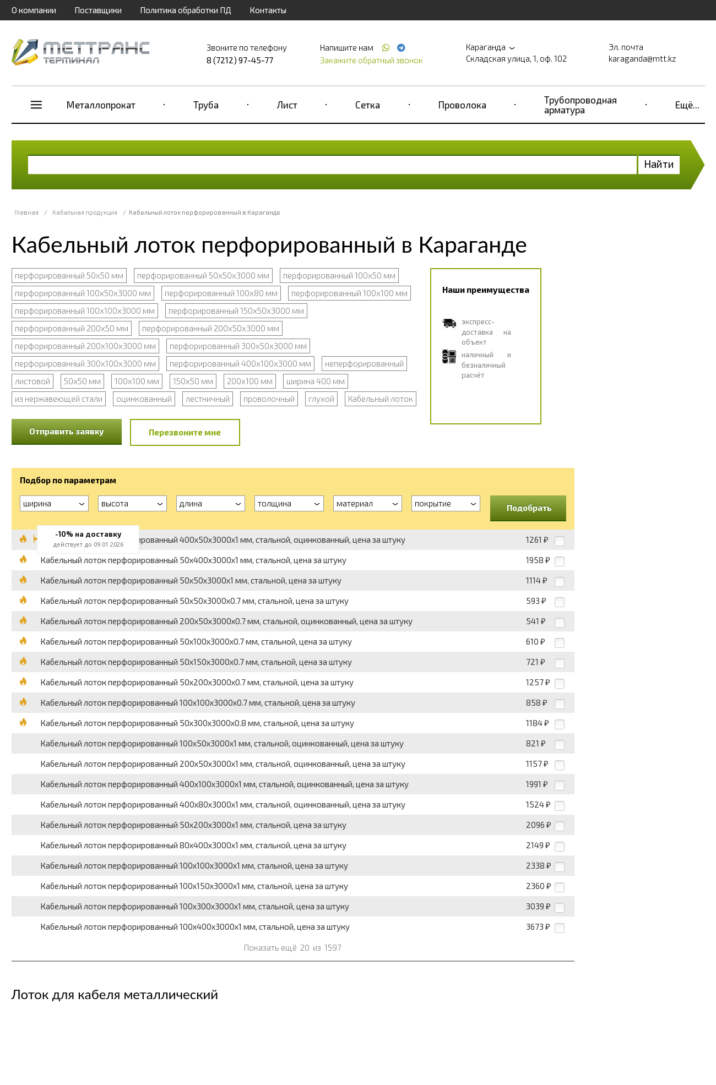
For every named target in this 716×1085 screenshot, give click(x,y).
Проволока (462, 105)
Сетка (367, 105)
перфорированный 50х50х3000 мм (203, 275)
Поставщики (98, 10)
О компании (34, 10)
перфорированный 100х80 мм (221, 293)
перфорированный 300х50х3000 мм (238, 346)
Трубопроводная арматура (580, 105)
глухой (321, 399)
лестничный (208, 399)
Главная (26, 212)
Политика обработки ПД (185, 10)
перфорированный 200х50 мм (71, 328)
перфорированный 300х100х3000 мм (85, 363)
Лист (287, 105)
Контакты (267, 10)
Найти (659, 163)
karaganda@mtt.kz (642, 58)
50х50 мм (82, 381)
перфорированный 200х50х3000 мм (210, 328)
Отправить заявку (66, 431)
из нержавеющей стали (58, 399)
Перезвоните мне (185, 432)
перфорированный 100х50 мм (339, 275)
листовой (32, 381)
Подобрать (529, 507)
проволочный (269, 399)
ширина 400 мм (315, 381)
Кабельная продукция (84, 212)
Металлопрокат (101, 105)
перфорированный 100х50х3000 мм (83, 293)
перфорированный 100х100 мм (349, 293)
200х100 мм (250, 381)
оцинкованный (144, 399)
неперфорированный (364, 363)
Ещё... (687, 105)
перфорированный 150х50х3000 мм (236, 310)
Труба (206, 105)
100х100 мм (137, 381)
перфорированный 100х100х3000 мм (85, 310)
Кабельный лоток (380, 399)
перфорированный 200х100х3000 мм (85, 346)
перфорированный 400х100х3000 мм (240, 363)
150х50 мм (193, 381)
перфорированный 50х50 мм (69, 275)
